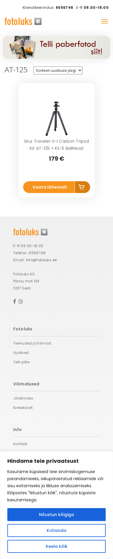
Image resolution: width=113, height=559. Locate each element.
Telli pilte (21, 362)
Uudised (21, 352)
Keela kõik (57, 546)
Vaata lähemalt (50, 187)
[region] (56, 505)
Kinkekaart (23, 407)
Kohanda (56, 530)
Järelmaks (23, 398)
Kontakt (20, 443)
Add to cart (82, 188)
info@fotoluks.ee (41, 259)
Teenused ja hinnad (32, 343)
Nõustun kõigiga (56, 515)
